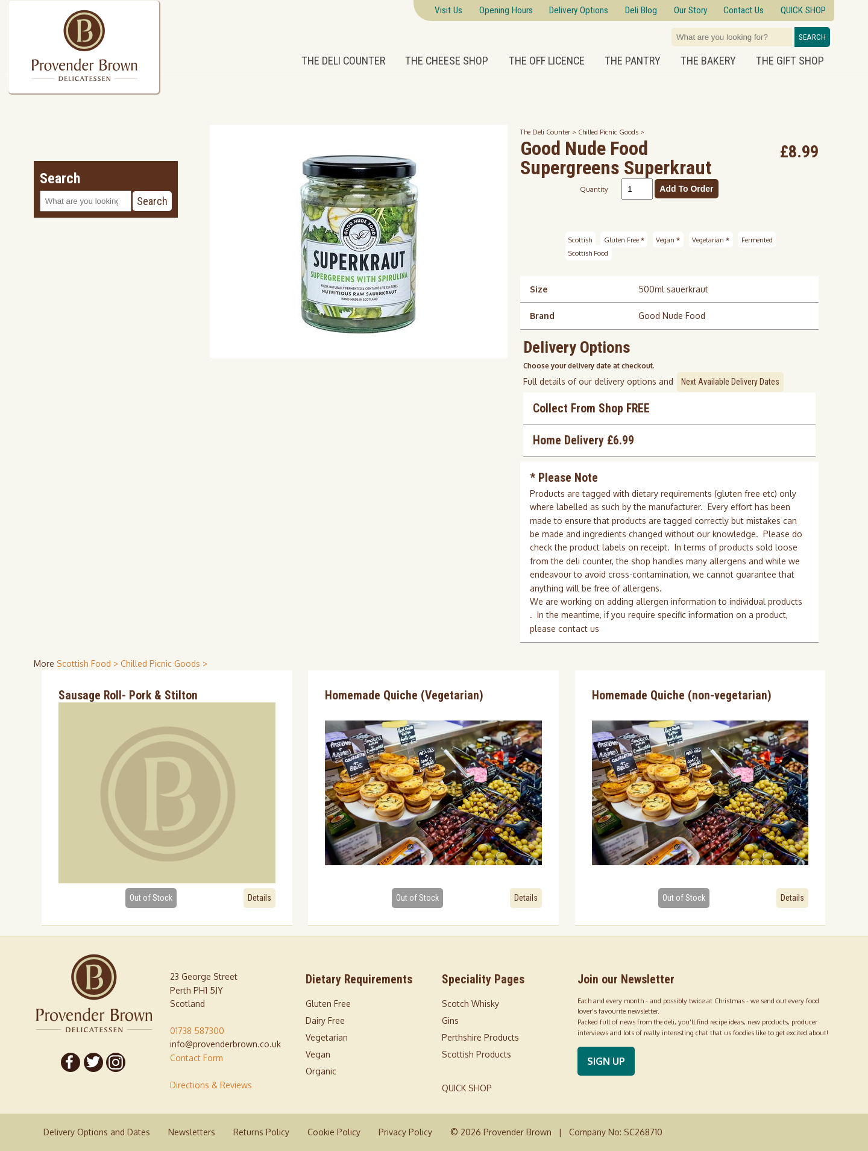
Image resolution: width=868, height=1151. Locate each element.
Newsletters (191, 1132)
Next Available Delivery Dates (730, 381)
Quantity (594, 189)
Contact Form (196, 1058)
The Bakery (708, 61)
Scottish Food (588, 252)
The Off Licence (547, 61)
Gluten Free (624, 239)
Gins (450, 1020)
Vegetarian (710, 239)
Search (812, 37)
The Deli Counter (343, 61)
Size (538, 289)
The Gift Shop (790, 61)
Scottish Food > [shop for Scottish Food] (89, 663)
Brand (542, 316)
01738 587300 (197, 1031)
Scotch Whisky (470, 1003)
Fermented (757, 239)
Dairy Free (325, 1020)
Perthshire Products (480, 1037)
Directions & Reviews (211, 1085)
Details (259, 898)
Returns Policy (261, 1132)
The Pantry (633, 61)
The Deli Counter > (549, 131)
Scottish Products (476, 1054)
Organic (321, 1071)
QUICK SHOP (467, 1088)
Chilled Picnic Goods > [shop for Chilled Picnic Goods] (164, 663)
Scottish (580, 239)
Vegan (668, 239)
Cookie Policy (333, 1132)
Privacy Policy (405, 1132)
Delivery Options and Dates (96, 1132)
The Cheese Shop (446, 61)
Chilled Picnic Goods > (611, 131)
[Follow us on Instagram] (116, 1062)
